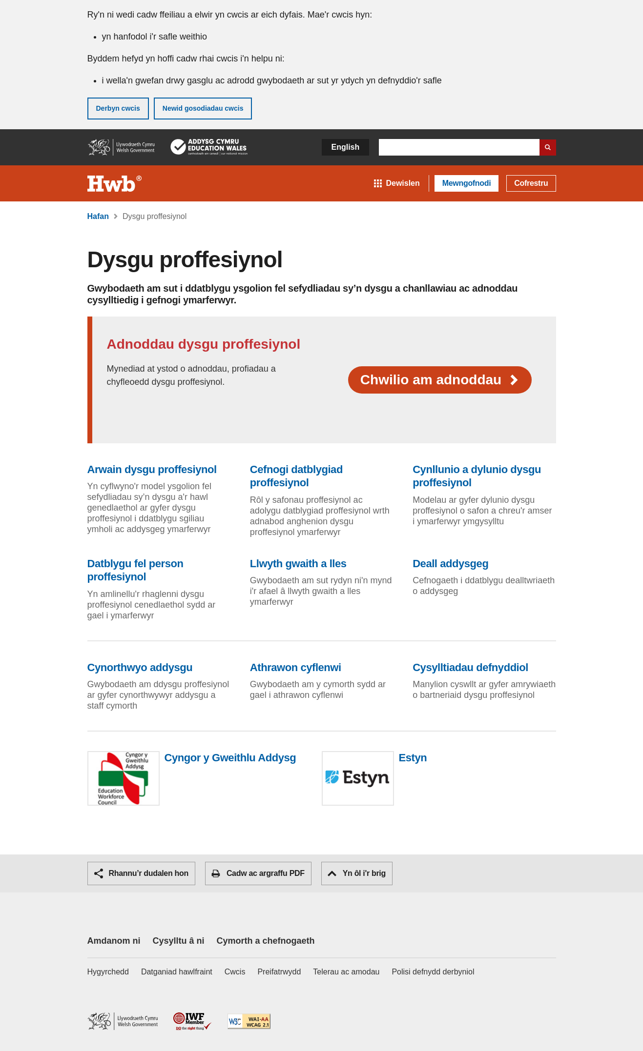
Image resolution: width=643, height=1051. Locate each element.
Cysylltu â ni (179, 941)
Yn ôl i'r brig (357, 873)
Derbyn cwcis (118, 108)
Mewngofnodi (466, 183)
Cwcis (235, 972)
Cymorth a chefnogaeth (266, 941)
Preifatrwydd (279, 972)
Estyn (413, 758)
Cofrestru (531, 183)
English (346, 147)
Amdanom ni (114, 941)
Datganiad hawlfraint (176, 972)
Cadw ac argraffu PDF (258, 873)
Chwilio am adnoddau (439, 379)
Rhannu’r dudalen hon (141, 873)
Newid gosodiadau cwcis (203, 108)
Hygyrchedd (108, 972)
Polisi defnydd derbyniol (433, 972)
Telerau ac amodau (346, 972)
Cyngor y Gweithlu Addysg (230, 758)
